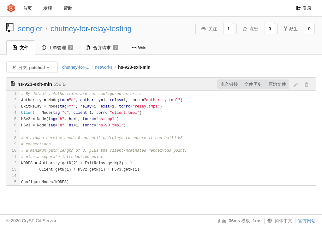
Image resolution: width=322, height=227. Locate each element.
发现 (47, 8)
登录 (304, 8)
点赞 (250, 28)
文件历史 (253, 84)
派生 (291, 28)
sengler (30, 28)
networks (103, 67)
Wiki (138, 47)
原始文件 (277, 84)
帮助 (67, 8)
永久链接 (229, 84)
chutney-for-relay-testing (91, 28)
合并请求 (102, 47)
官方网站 (307, 220)
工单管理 (57, 47)
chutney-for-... (75, 67)
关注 (209, 28)
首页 (27, 8)
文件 (20, 47)
